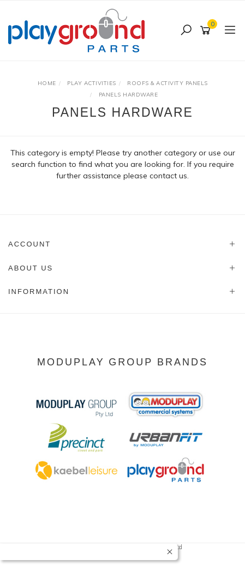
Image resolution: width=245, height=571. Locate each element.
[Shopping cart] (207, 30)
